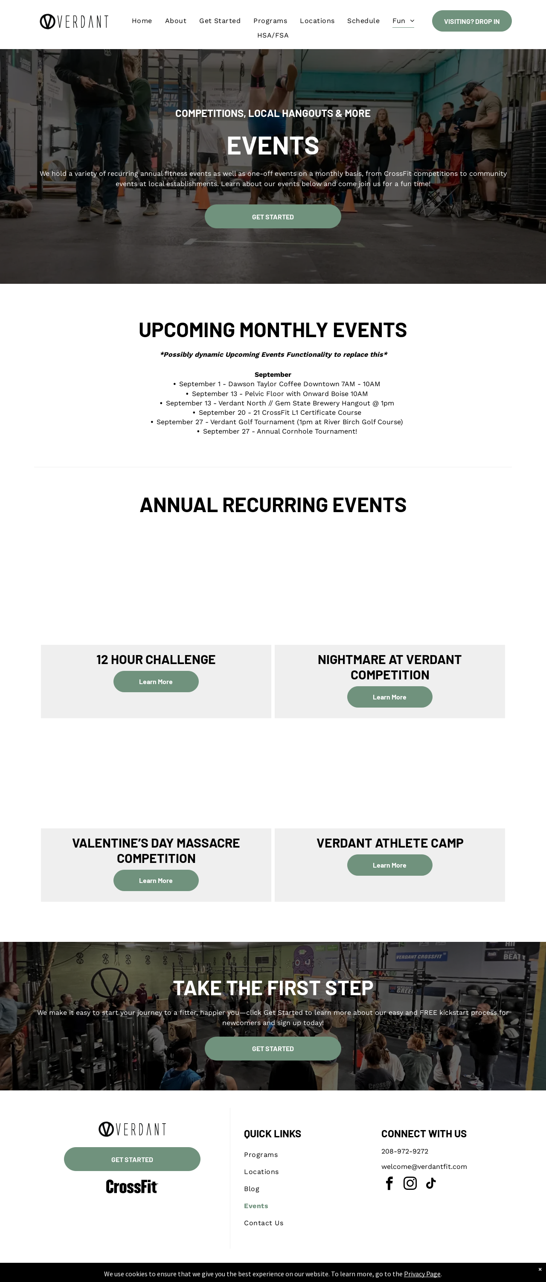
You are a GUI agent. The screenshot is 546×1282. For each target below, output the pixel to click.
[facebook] (389, 1185)
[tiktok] (431, 1185)
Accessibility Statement (314, 1274)
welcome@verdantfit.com (424, 1167)
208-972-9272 (404, 1151)
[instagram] (410, 1185)
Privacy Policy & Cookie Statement (244, 1274)
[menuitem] (142, 21)
